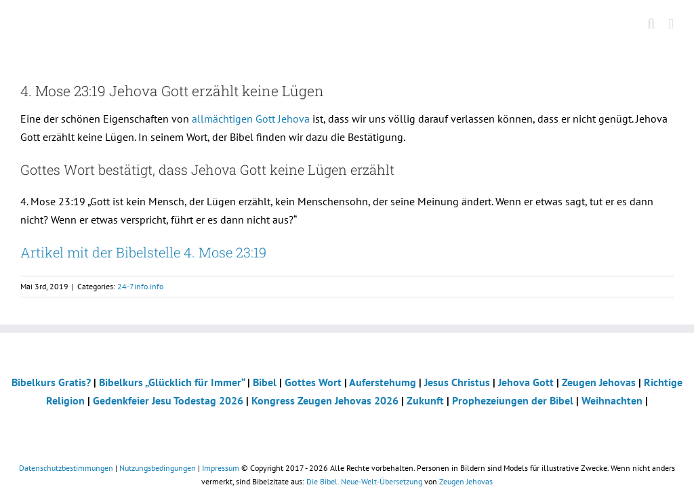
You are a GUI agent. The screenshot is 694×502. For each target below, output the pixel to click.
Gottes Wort (313, 382)
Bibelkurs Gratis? (51, 382)
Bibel (265, 382)
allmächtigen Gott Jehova (251, 118)
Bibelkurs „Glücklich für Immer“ (172, 382)
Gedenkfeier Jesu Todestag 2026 (168, 400)
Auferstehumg (382, 382)
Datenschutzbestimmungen (66, 468)
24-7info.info (140, 286)
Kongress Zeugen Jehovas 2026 (325, 400)
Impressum (220, 468)
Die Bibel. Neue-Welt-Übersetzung (364, 481)
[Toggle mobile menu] (671, 24)
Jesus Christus (457, 382)
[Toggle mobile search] (651, 24)
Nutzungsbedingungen (157, 468)
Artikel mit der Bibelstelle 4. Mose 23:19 (143, 252)
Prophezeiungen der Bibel (512, 400)
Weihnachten (611, 400)
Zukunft (425, 400)
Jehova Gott (526, 382)
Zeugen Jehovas (599, 382)
